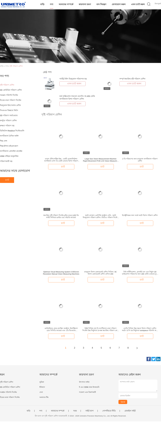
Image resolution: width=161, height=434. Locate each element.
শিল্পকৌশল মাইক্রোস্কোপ (9, 146)
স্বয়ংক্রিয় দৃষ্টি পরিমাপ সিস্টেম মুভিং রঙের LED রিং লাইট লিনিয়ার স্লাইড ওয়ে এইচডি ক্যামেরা (61, 216)
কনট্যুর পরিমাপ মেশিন (8, 120)
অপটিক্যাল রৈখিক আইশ (9, 136)
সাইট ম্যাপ (89, 411)
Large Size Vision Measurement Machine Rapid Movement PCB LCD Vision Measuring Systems (100, 160)
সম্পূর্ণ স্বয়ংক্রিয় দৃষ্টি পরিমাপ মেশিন (132, 79)
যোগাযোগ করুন (118, 4)
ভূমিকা (41, 382)
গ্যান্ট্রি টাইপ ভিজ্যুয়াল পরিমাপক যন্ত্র (73, 79)
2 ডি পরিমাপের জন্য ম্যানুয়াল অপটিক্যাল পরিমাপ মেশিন (140, 160)
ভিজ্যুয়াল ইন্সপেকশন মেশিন (10, 105)
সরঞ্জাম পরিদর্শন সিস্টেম (9, 95)
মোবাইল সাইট (130, 411)
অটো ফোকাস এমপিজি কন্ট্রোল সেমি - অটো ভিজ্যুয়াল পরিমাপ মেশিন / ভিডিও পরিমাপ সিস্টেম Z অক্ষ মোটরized (100, 216)
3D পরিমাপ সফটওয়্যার (9, 115)
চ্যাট (7, 180)
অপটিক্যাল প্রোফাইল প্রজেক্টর (11, 151)
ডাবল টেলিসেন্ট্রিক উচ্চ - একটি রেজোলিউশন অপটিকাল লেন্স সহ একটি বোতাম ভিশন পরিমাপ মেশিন (61, 160)
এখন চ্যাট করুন (138, 4)
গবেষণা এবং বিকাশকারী (87, 392)
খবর (75, 411)
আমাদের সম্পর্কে (66, 4)
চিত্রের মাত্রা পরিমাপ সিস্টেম (10, 100)
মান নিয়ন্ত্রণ (101, 4)
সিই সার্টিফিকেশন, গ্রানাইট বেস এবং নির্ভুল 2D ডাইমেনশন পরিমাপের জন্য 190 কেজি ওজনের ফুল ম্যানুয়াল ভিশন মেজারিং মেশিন (140, 273)
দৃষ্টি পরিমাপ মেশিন (16, 66)
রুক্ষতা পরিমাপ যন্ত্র (7, 126)
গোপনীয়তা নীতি (109, 411)
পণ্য (51, 4)
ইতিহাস (42, 387)
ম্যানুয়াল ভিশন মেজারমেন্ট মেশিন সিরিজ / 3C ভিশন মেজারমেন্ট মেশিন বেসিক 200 (100, 273)
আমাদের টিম (43, 397)
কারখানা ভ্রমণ (85, 4)
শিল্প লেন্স (3, 141)
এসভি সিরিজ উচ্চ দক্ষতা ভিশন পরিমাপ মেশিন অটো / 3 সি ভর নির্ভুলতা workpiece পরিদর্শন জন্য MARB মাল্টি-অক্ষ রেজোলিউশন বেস (140, 329)
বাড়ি (42, 4)
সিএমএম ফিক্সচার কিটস (9, 110)
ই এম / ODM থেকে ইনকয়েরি (89, 387)
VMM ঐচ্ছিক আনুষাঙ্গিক (9, 156)
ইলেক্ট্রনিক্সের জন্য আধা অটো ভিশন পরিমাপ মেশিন (140, 215)
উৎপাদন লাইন (84, 382)
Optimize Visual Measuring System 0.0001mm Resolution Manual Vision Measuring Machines (61, 273)
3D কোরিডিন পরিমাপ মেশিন (11, 90)
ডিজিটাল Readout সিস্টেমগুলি (12, 131)
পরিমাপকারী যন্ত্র (6, 161)
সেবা (41, 392)
